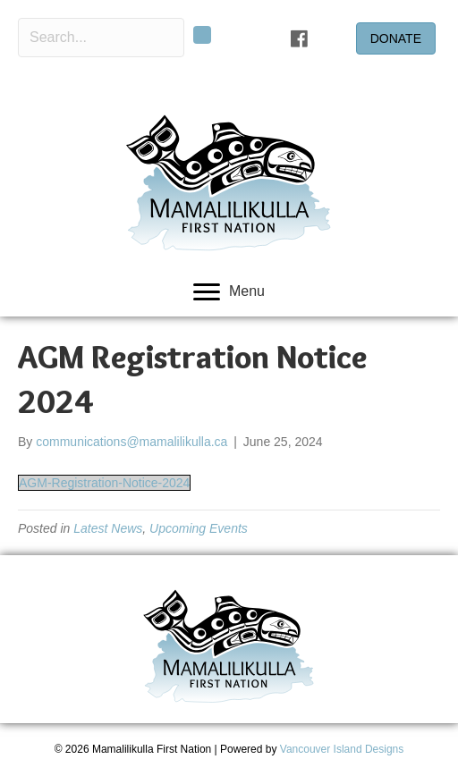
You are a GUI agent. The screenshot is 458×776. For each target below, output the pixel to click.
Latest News (107, 528)
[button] (202, 35)
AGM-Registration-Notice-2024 (104, 483)
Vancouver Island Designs (342, 749)
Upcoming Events (198, 528)
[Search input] (101, 37)
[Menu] (229, 292)
